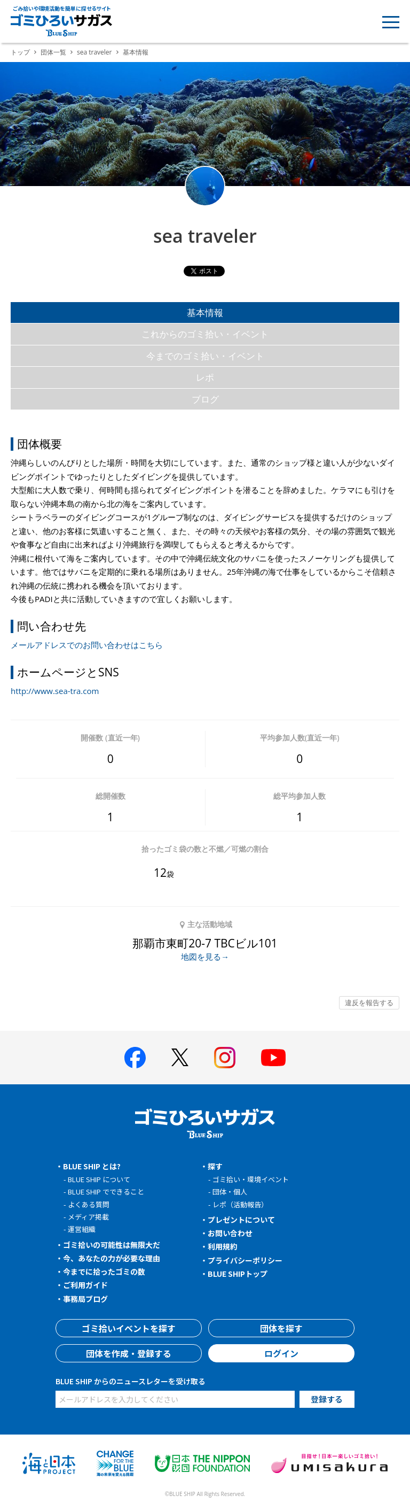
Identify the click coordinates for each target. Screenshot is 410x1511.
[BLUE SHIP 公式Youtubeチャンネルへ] (273, 1057)
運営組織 (82, 1229)
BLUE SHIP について (99, 1179)
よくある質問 (88, 1204)
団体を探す (281, 1328)
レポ (205, 377)
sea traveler (94, 52)
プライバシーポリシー (245, 1260)
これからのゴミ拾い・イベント (205, 334)
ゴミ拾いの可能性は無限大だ (111, 1244)
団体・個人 (229, 1191)
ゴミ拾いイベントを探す (129, 1328)
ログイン (281, 1353)
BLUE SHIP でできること (106, 1191)
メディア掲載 (88, 1217)
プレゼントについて (241, 1219)
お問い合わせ (230, 1233)
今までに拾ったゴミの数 (104, 1271)
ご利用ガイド (85, 1284)
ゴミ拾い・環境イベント (250, 1179)
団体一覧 (53, 52)
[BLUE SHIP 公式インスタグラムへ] (224, 1057)
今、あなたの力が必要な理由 (111, 1258)
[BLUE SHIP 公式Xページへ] (179, 1057)
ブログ (205, 399)
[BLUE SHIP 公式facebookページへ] (135, 1057)
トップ (20, 52)
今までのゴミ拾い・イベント (205, 356)
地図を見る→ (205, 956)
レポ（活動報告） (240, 1204)
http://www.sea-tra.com (55, 690)
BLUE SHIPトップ (237, 1273)
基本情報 (205, 312)
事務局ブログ (85, 1298)
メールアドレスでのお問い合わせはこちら (87, 644)
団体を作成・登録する (128, 1353)
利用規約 (223, 1246)
